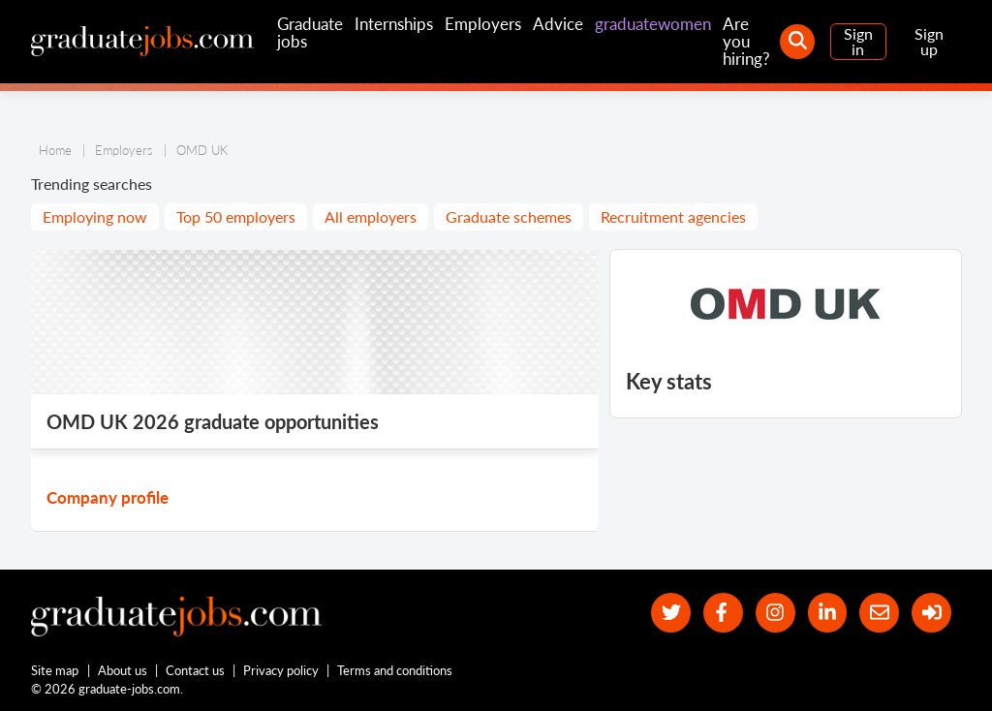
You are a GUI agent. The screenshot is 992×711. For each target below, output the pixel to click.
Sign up (929, 41)
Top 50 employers (235, 216)
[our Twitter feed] (671, 613)
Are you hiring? (746, 41)
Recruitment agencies (673, 216)
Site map (54, 670)
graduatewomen (653, 24)
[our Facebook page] (723, 613)
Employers (483, 24)
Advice (558, 24)
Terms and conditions (394, 670)
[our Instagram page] (775, 613)
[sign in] (931, 613)
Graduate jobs (310, 32)
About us (122, 670)
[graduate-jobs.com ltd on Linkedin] (828, 613)
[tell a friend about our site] (879, 613)
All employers (371, 216)
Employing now (95, 216)
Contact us (195, 670)
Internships (394, 24)
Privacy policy (281, 670)
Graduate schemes (509, 216)
